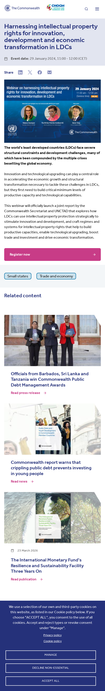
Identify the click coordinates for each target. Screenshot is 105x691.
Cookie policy (53, 641)
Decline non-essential (50, 668)
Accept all (50, 681)
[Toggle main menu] (97, 9)
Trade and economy (56, 276)
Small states (17, 276)
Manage (50, 655)
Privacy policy (52, 635)
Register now (20, 254)
